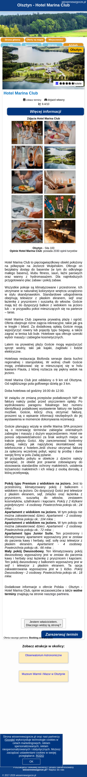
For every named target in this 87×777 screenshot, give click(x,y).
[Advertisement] (43, 730)
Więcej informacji (45, 111)
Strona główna (12, 40)
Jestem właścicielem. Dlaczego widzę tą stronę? (43, 623)
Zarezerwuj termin (62, 634)
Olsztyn (76, 49)
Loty (10, 45)
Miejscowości (56, 40)
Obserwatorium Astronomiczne (43, 655)
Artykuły (73, 45)
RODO (40, 755)
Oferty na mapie (35, 40)
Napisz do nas (56, 769)
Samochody (31, 45)
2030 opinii (59, 251)
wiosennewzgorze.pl (74, 2)
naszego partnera (56, 594)
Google (9, 739)
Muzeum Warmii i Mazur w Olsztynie (43, 674)
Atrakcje (52, 45)
